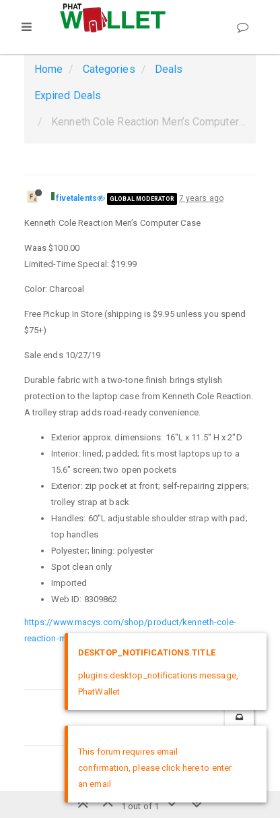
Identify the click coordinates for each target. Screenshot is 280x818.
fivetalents (76, 198)
